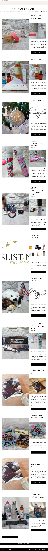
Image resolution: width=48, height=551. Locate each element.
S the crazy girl (24, 9)
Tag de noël (36, 100)
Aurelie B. (44, 549)
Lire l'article (38, 52)
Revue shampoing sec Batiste (37, 143)
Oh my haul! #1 (37, 59)
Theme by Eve (3, 0)
